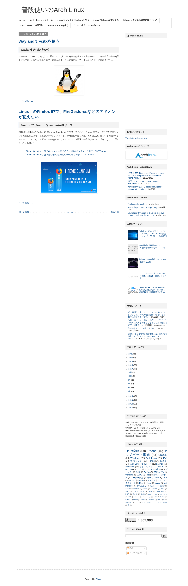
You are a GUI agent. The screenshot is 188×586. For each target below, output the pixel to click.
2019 (130, 361)
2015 (130, 400)
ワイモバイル (138, 491)
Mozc (165, 477)
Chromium (163, 494)
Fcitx (148, 475)
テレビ (136, 502)
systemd (128, 502)
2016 (130, 396)
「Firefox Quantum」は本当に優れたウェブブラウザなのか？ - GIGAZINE (59, 154)
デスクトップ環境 (161, 502)
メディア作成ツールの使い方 (86, 25)
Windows (135, 458)
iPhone (152, 451)
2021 (130, 354)
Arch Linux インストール (141, 464)
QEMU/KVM (159, 472)
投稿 (130, 548)
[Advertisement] (146, 82)
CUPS (139, 475)
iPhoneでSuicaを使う (57, 25)
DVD (129, 497)
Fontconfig (146, 497)
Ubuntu (128, 469)
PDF (127, 494)
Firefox (147, 472)
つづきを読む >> (26, 101)
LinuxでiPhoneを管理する (106, 20)
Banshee (152, 486)
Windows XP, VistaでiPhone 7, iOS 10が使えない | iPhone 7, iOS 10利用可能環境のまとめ (152, 289)
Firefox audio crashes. (137, 204)
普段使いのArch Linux (52, 9)
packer (157, 483)
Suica (127, 489)
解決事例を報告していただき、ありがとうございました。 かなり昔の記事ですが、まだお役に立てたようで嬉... (147, 314)
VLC (138, 469)
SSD (127, 491)
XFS (158, 499)
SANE (162, 497)
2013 (130, 407)
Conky (162, 486)
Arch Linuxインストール (41, 20)
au (164, 499)
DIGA (160, 467)
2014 (130, 404)
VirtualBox (129, 467)
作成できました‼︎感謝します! (140, 328)
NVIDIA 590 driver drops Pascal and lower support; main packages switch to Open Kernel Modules (146, 175)
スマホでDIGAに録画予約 (31, 25)
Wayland (129, 475)
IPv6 (165, 458)
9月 (129, 380)
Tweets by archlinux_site (136, 138)
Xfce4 (134, 494)
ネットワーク (146, 467)
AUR (138, 472)
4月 (129, 387)
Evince (137, 497)
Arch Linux (151, 458)
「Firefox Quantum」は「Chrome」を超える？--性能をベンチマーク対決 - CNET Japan (65, 151)
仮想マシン (136, 461)
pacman (159, 464)
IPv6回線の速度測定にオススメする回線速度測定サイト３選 (153, 246)
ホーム (22, 20)
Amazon (154, 489)
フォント (151, 480)
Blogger (99, 579)
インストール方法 (153, 469)
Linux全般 (132, 451)
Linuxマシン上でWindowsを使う (73, 20)
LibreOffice (160, 491)
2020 (130, 357)
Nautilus (132, 480)
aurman (136, 489)
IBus (141, 483)
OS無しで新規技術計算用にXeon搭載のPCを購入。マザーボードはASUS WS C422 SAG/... (147, 336)
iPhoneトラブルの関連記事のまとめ (140, 20)
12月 (130, 372)
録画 (149, 477)
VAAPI (135, 499)
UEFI (141, 480)
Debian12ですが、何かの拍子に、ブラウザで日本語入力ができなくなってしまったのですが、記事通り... (147, 322)
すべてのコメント (136, 553)
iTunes (151, 461)
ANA (157, 477)
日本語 (163, 461)
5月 (129, 384)
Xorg (149, 483)
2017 (130, 369)
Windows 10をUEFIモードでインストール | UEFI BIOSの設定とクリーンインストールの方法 (153, 233)
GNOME (162, 455)
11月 (130, 376)
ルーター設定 (137, 477)
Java (163, 489)
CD (156, 494)
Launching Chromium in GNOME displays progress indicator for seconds (146, 214)
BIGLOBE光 (141, 486)
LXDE (150, 491)
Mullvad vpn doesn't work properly (142, 207)
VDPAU (143, 499)
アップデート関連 (146, 452)
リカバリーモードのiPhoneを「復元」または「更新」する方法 (153, 275)
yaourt (145, 489)
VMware (151, 499)
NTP (155, 497)
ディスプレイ (147, 502)
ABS (149, 494)
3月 (129, 391)
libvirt (143, 494)
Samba (127, 499)
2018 (130, 365)
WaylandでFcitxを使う (39, 41)
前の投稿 (115, 212)
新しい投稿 (24, 212)
